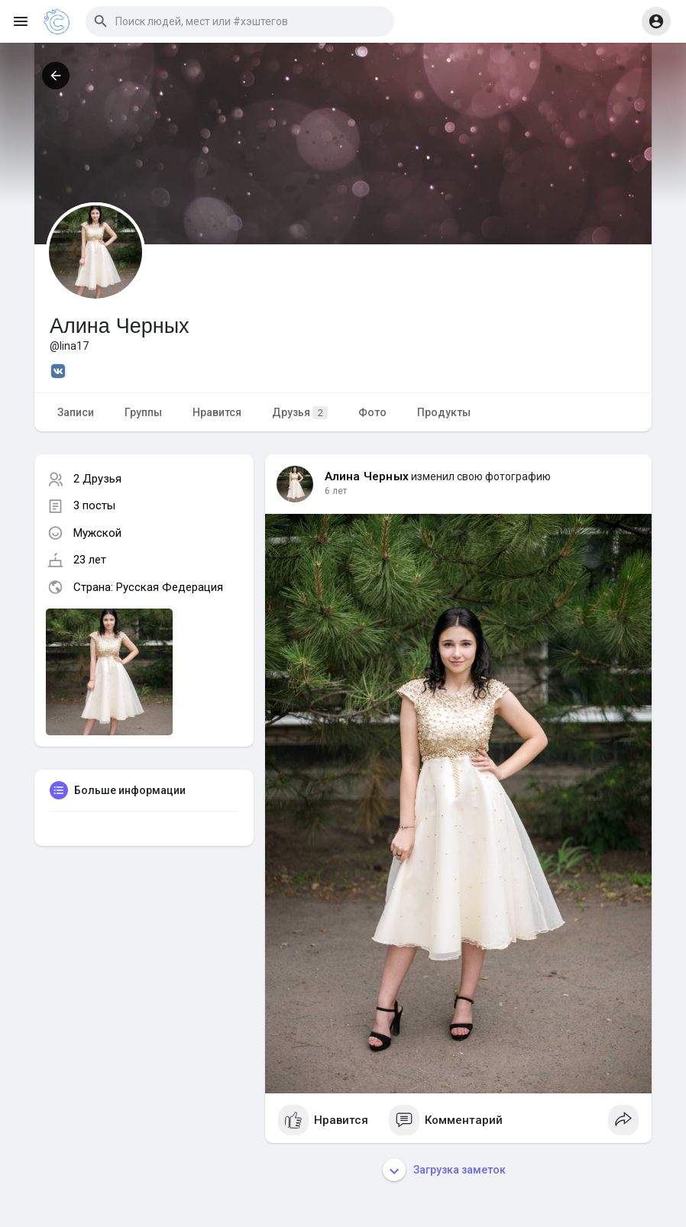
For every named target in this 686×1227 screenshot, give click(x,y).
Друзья (300, 412)
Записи (75, 412)
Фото (372, 412)
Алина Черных (367, 476)
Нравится (217, 412)
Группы (143, 412)
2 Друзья (97, 479)
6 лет (336, 491)
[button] (240, 21)
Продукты (444, 412)
